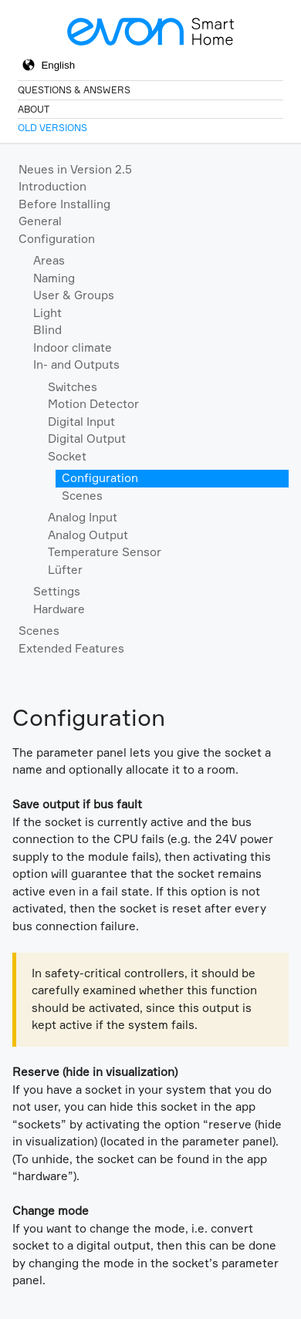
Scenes (82, 495)
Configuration (57, 238)
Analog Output (88, 535)
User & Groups (73, 295)
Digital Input (81, 421)
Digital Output (87, 438)
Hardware (59, 609)
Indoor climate (72, 347)
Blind (47, 329)
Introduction (52, 186)
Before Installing (64, 204)
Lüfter (65, 569)
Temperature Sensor (104, 552)
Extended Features (71, 648)
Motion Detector (93, 403)
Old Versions (52, 127)
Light (47, 312)
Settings (56, 591)
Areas (49, 260)
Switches (72, 387)
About (33, 109)
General (40, 221)
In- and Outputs (76, 364)
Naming (54, 278)
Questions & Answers (74, 90)
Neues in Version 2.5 (75, 169)
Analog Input (82, 517)
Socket (67, 456)
